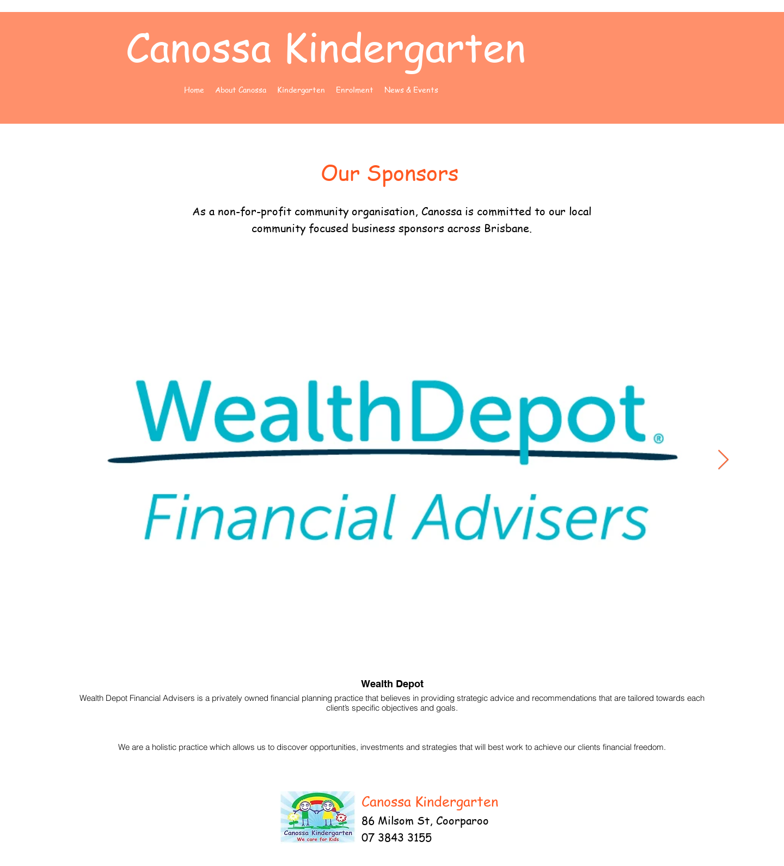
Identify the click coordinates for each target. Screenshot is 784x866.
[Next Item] (723, 460)
